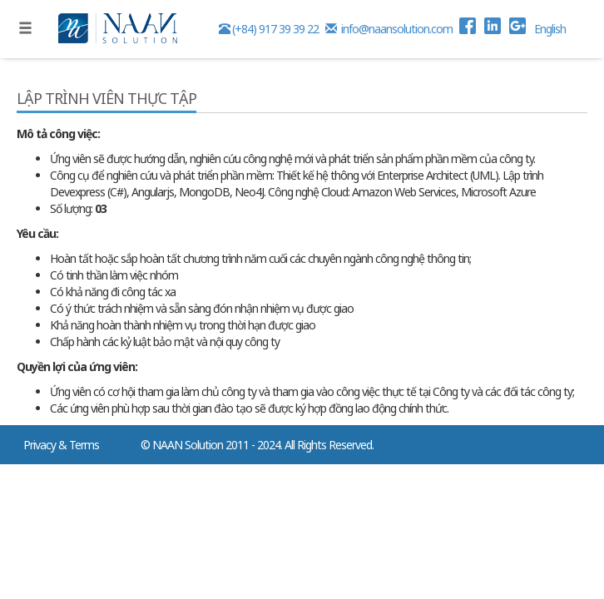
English (550, 29)
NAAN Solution (187, 445)
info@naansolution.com (390, 29)
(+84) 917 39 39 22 (270, 29)
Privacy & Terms (61, 445)
